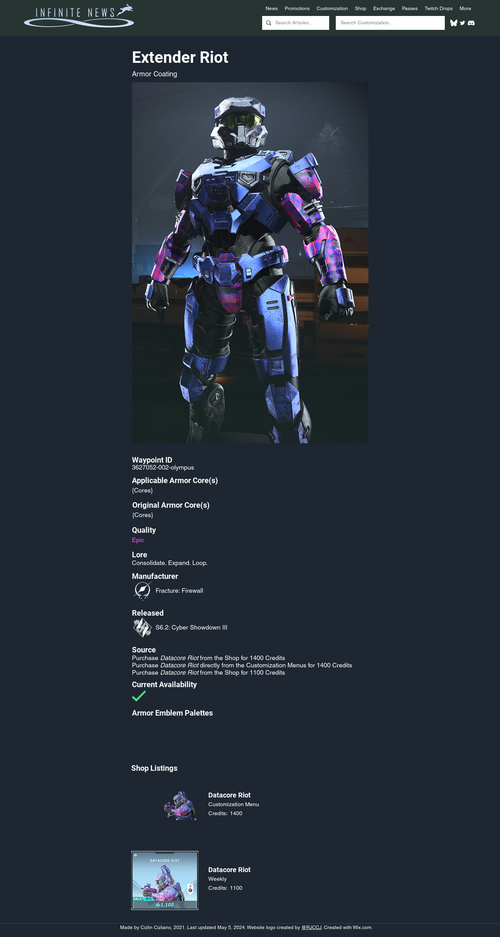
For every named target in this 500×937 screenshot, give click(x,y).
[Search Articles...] (295, 23)
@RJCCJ (311, 927)
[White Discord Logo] (471, 22)
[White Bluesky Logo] (453, 22)
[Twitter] (462, 22)
